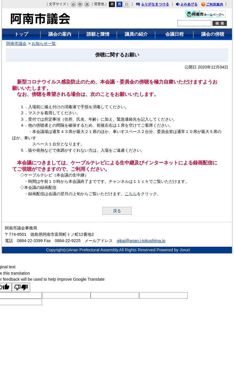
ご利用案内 (216, 5)
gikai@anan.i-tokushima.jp (141, 240)
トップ (21, 34)
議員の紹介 (136, 34)
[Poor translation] (21, 287)
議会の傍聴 (212, 34)
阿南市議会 (16, 43)
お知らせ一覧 (44, 43)
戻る (117, 210)
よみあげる (192, 5)
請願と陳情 (98, 34)
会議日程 (174, 34)
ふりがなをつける (158, 5)
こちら (131, 193)
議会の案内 (59, 34)
